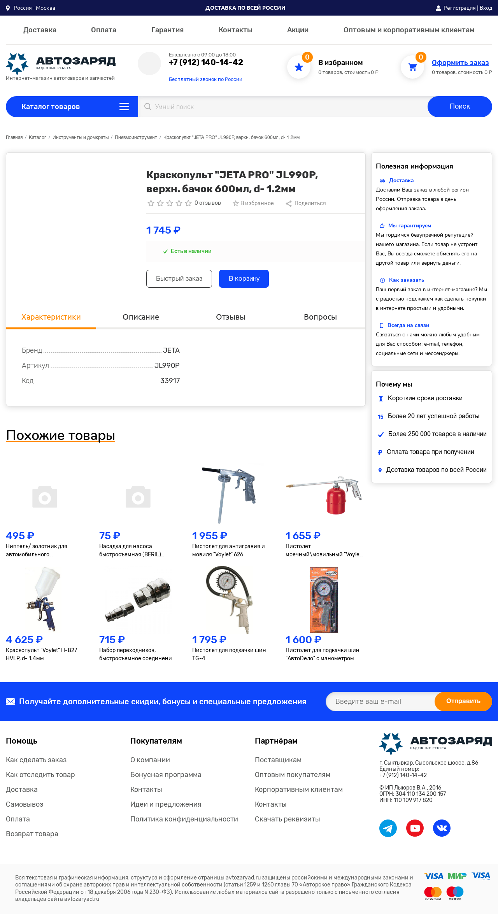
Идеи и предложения (166, 808)
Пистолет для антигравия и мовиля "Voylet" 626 (228, 554)
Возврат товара (32, 838)
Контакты (236, 30)
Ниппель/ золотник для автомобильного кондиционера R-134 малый (42, 555)
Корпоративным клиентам (299, 793)
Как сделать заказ (36, 764)
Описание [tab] (141, 319)
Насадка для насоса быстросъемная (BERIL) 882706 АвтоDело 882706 (132, 555)
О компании (150, 764)
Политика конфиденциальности (184, 823)
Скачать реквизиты (287, 823)
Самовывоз (24, 808)
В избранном (340, 63)
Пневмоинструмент (136, 137)
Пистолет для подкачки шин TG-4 (229, 658)
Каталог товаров (50, 106)
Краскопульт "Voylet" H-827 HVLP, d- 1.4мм (41, 658)
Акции (298, 30)
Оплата (103, 30)
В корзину (256, 280)
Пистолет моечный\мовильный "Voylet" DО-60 (324, 555)
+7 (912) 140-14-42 (206, 62)
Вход (486, 8)
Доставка (39, 30)
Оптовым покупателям (292, 778)
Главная (14, 137)
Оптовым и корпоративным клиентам (409, 30)
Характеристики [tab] (51, 319)
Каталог (37, 137)
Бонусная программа (166, 778)
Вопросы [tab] (320, 319)
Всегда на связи (408, 325)
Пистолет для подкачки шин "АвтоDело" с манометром (322, 658)
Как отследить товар (40, 778)
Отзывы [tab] (230, 319)
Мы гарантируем (409, 225)
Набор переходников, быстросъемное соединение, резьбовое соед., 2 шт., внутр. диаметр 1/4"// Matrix (137, 659)
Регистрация (460, 8)
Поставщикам (278, 764)
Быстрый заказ (183, 280)
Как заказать (406, 280)
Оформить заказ (460, 63)
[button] (30, 8)
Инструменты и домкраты (81, 137)
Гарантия (167, 30)
